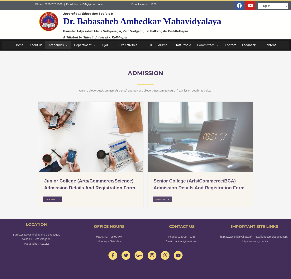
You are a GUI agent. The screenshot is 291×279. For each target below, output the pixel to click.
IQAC (107, 45)
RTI (150, 45)
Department (85, 45)
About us (36, 45)
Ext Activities (130, 45)
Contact (230, 45)
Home (19, 45)
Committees (208, 45)
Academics (58, 45)
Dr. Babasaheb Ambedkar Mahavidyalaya (142, 21)
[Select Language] (273, 6)
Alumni (163, 45)
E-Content (269, 45)
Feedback (249, 45)
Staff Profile (182, 45)
